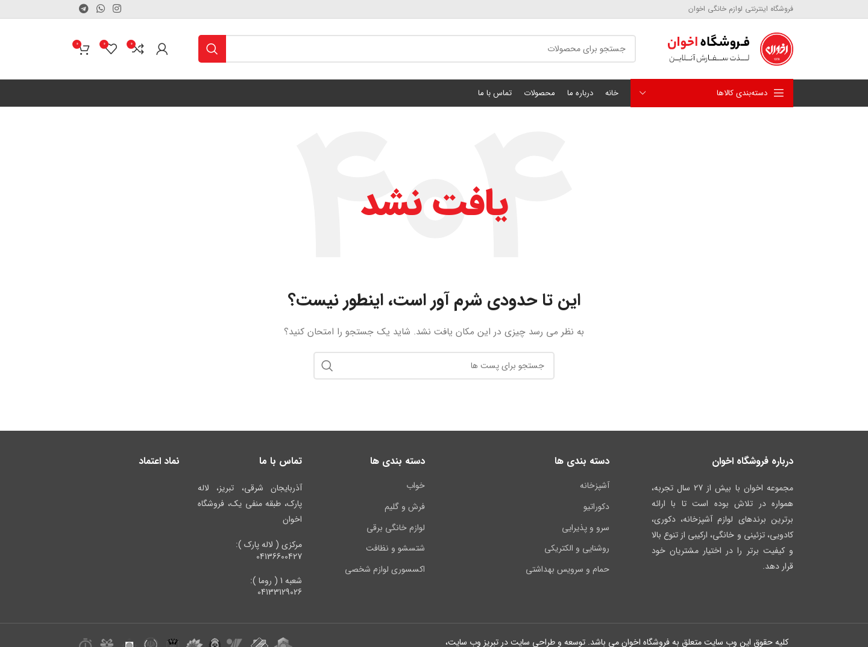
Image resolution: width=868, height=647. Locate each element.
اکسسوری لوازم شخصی (385, 569)
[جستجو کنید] (417, 49)
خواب (415, 485)
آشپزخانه (594, 485)
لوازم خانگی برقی (395, 527)
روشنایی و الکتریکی (576, 548)
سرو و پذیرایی (585, 527)
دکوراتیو (596, 506)
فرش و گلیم (405, 506)
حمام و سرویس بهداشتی (567, 569)
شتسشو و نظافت (395, 548)
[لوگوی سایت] (729, 48)
